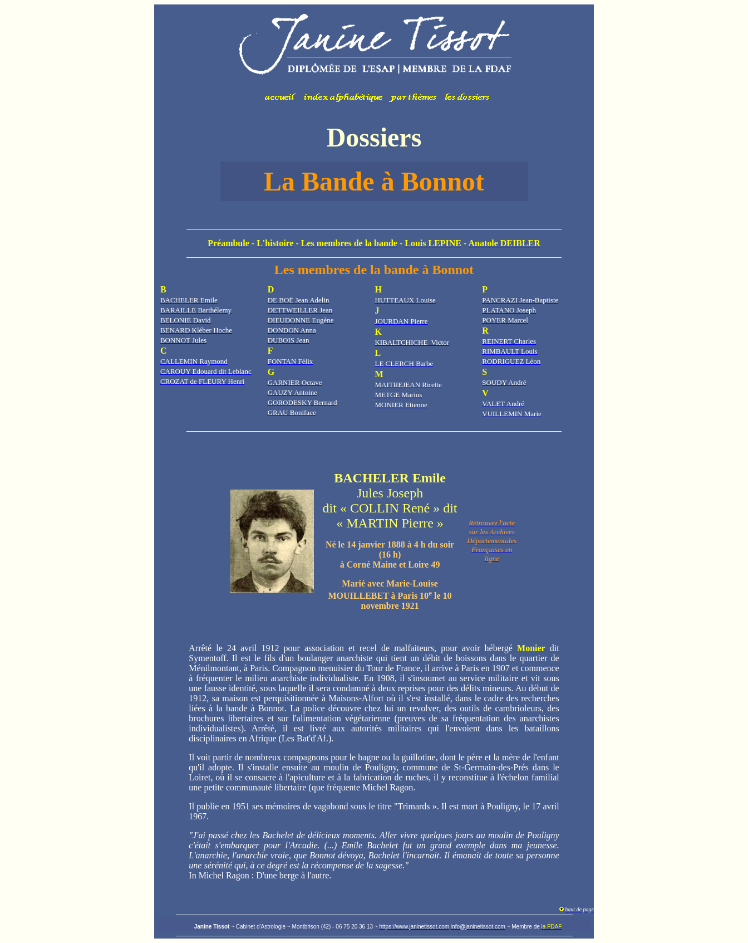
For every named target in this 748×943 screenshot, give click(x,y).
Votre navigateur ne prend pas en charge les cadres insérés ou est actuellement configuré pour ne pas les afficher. (374, 58)
